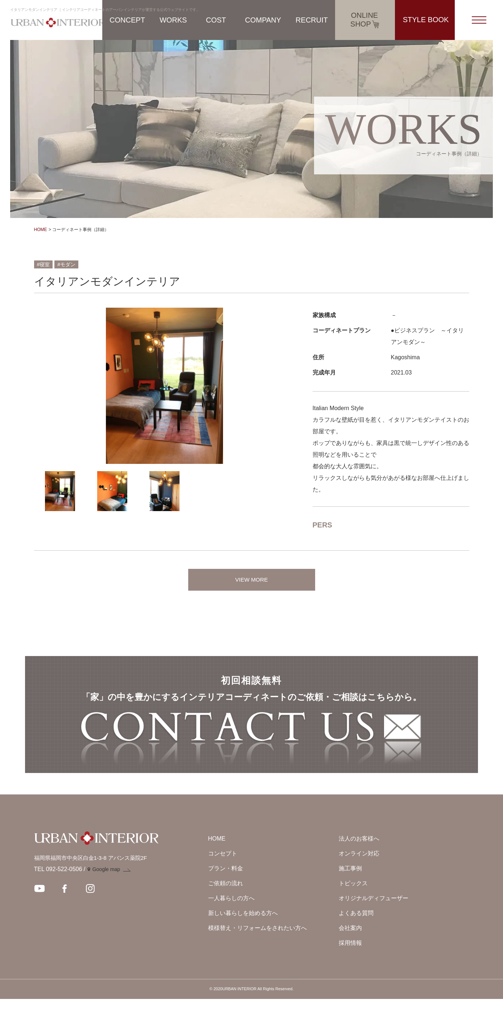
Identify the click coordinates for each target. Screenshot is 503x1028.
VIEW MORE (251, 579)
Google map (106, 899)
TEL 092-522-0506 (58, 898)
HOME (40, 229)
